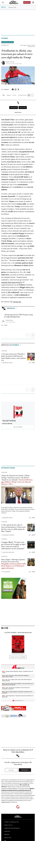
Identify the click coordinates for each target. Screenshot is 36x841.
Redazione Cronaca (7, 535)
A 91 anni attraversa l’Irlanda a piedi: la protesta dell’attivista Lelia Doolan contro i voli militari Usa (13, 357)
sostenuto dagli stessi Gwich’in (11, 282)
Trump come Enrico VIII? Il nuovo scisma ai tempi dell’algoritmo (18, 315)
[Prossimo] (33, 335)
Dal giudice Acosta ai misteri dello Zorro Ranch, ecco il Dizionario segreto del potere (13, 565)
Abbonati (27, 2)
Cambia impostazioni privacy (12, 828)
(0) (5, 325)
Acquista (18, 427)
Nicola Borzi (5, 571)
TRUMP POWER (9, 420)
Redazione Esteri (7, 362)
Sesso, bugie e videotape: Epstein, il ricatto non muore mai (13, 560)
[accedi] (33, 2)
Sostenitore (9, 320)
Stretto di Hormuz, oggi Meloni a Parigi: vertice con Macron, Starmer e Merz (17, 481)
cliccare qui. (17, 302)
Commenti (5, 89)
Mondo (4, 38)
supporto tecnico (5, 802)
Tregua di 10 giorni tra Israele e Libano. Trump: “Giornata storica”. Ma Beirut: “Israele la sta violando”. (15, 477)
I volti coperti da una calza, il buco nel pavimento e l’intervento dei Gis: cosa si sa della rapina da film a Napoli (13, 528)
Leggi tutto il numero (18, 657)
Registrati (25, 770)
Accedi (11, 770)
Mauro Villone (10, 62)
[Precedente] (27, 335)
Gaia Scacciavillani (7, 552)
